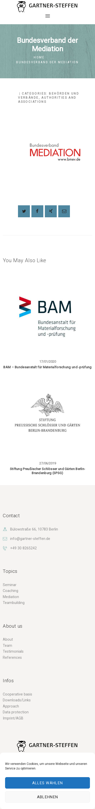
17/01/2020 (47, 361)
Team (7, 645)
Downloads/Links (17, 700)
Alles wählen (47, 783)
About (8, 639)
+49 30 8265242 (23, 548)
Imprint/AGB (13, 718)
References (12, 657)
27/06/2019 (47, 463)
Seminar (9, 585)
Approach (11, 706)
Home (39, 57)
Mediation (11, 597)
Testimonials (13, 651)
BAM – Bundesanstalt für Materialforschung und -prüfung (47, 367)
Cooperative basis (17, 694)
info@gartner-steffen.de (30, 539)
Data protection (16, 712)
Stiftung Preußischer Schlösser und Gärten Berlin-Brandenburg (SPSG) (47, 471)
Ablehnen (47, 797)
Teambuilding (14, 603)
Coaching (10, 591)
